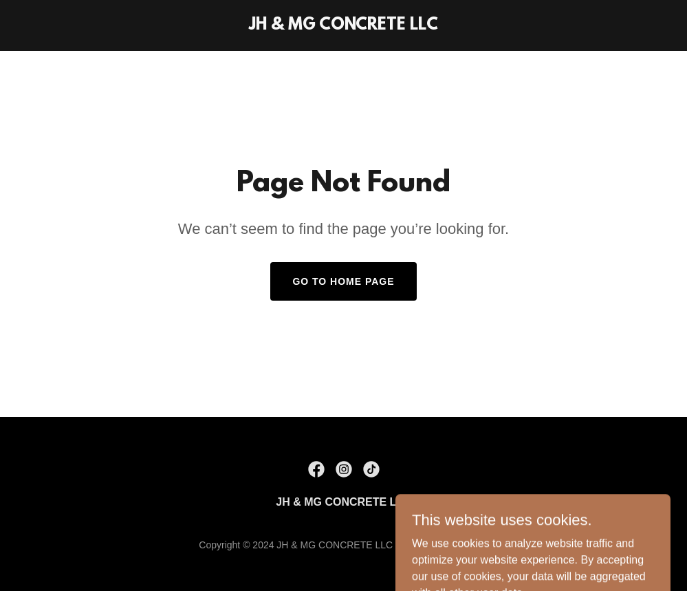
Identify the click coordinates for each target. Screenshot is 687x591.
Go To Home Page (343, 281)
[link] (343, 26)
